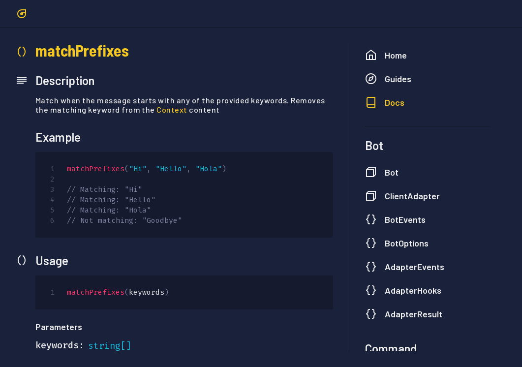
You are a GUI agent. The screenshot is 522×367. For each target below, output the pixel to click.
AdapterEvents (404, 267)
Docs (384, 102)
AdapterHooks (403, 290)
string (104, 345)
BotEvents (395, 219)
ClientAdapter (402, 196)
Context (171, 109)
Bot (382, 172)
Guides (388, 79)
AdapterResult (403, 314)
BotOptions (397, 243)
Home (386, 55)
